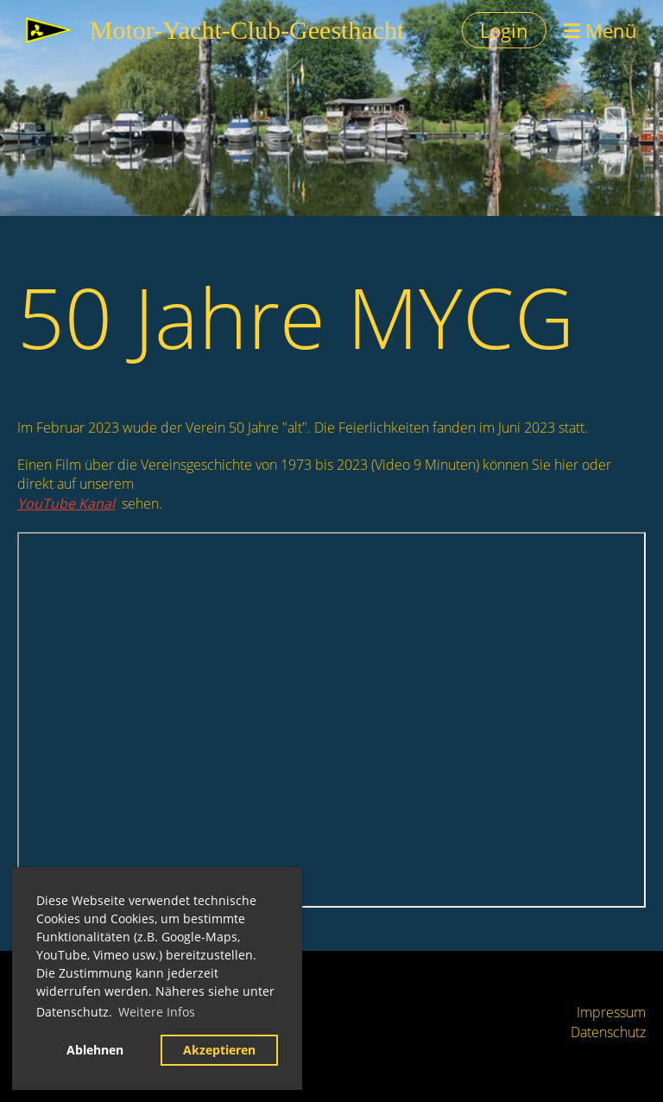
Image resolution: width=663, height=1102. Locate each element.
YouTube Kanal (66, 503)
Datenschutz (608, 1032)
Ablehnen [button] (94, 1050)
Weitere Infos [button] (156, 1012)
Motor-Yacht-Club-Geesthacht (247, 30)
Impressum (611, 1012)
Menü (600, 30)
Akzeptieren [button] (219, 1050)
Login (504, 30)
